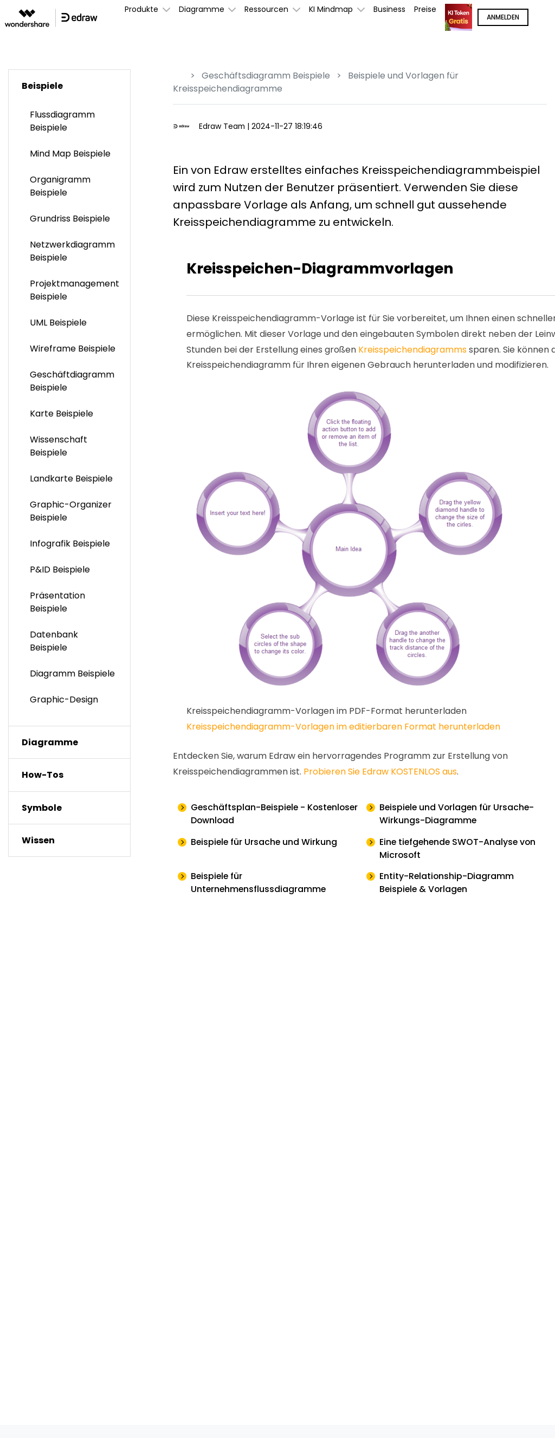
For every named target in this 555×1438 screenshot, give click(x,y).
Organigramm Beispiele (60, 186)
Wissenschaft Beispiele (58, 446)
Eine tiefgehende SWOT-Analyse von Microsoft (459, 848)
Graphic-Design (64, 699)
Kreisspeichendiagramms (412, 349)
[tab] (69, 85)
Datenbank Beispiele (54, 641)
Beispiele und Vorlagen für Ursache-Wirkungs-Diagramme (458, 814)
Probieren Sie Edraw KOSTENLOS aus (380, 771)
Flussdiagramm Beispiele (62, 121)
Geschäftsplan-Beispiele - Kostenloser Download (249, 814)
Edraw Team (222, 126)
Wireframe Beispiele (72, 348)
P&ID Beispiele (60, 569)
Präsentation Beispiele (57, 602)
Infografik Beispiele (70, 543)
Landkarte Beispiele (71, 478)
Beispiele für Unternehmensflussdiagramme (259, 883)
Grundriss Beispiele (70, 218)
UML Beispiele (58, 322)
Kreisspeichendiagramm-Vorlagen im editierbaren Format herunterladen (343, 726)
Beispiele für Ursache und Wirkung (265, 842)
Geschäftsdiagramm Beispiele (266, 75)
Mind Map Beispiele (70, 153)
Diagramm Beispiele (72, 673)
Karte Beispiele (61, 413)
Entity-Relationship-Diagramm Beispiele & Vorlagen (447, 883)
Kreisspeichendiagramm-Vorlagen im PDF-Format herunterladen (326, 711)
